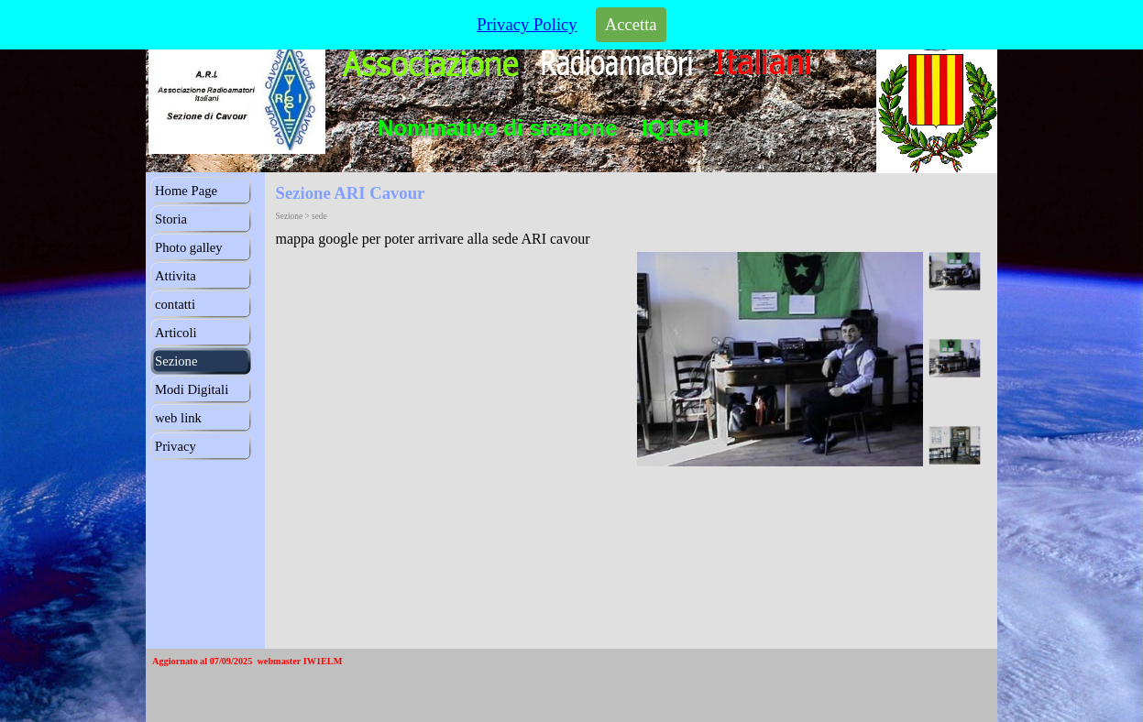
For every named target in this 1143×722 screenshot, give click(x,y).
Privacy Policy (527, 20)
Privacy (175, 446)
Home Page (186, 190)
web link (178, 417)
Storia (171, 219)
